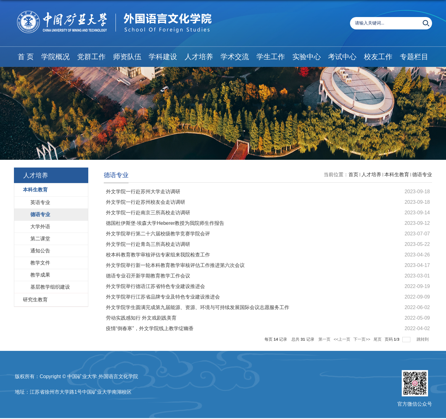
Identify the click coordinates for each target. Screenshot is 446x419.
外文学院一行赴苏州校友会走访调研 (145, 202)
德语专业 (422, 174)
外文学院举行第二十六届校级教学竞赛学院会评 (158, 233)
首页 (353, 174)
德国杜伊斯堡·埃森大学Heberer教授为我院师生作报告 (165, 223)
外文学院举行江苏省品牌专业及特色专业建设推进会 (163, 296)
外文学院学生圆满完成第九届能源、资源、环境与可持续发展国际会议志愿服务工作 (197, 307)
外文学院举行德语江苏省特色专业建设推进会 (155, 286)
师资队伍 (127, 57)
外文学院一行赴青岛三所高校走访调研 (148, 244)
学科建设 (163, 57)
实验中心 (306, 57)
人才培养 (199, 57)
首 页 (26, 57)
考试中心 (342, 57)
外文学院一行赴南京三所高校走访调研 (148, 212)
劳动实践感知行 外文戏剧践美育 (141, 318)
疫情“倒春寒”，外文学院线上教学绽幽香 (150, 328)
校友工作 (378, 57)
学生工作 (270, 57)
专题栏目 (414, 57)
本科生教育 (396, 174)
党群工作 (91, 57)
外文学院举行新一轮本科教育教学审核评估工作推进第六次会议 (175, 265)
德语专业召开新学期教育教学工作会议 (148, 275)
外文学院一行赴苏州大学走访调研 (143, 191)
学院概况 (55, 57)
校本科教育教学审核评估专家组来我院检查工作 (158, 254)
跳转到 (423, 339)
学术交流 (235, 57)
